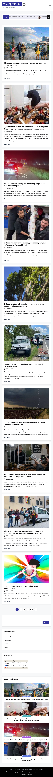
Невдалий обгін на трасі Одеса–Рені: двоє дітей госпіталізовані (25, 365)
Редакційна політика (26, 774)
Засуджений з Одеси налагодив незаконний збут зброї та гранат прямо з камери (25, 475)
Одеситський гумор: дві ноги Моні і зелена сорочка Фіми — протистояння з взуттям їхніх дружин (26, 128)
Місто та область (9, 637)
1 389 (31, 609)
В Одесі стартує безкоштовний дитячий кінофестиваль (21, 587)
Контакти (25, 772)
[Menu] (50, 5)
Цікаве (6, 647)
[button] (35, 609)
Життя (6, 644)
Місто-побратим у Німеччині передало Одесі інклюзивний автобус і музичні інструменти (23, 532)
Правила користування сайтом (37, 772)
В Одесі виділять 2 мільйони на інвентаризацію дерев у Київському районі (25, 305)
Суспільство (7, 640)
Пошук (6, 617)
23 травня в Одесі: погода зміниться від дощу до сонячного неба (23, 16)
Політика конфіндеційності (13, 772)
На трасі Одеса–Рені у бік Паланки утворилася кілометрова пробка (24, 184)
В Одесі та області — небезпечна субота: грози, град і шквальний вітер (24, 423)
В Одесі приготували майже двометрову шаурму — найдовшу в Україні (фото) (26, 244)
